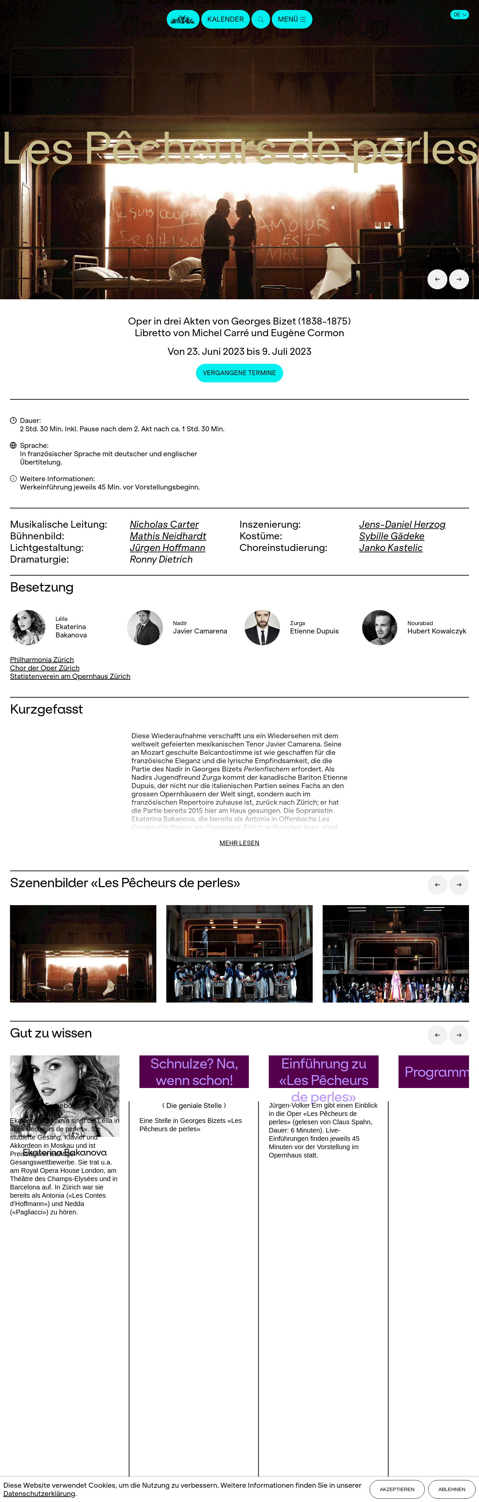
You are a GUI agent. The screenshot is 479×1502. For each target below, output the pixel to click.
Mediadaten (239, 1404)
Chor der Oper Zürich (45, 668)
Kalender (225, 19)
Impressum (240, 1416)
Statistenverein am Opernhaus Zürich (70, 676)
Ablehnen (451, 1489)
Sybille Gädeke (391, 535)
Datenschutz (239, 1427)
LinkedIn (79, 1405)
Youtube (121, 1392)
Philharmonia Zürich (42, 659)
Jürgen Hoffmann (167, 547)
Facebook (40, 1392)
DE (460, 14)
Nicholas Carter (164, 524)
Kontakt (239, 1369)
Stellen (240, 1392)
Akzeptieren (397, 1489)
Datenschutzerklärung (39, 1493)
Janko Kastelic (391, 547)
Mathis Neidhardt (168, 535)
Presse (240, 1381)
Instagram (77, 1392)
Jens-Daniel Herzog (402, 524)
